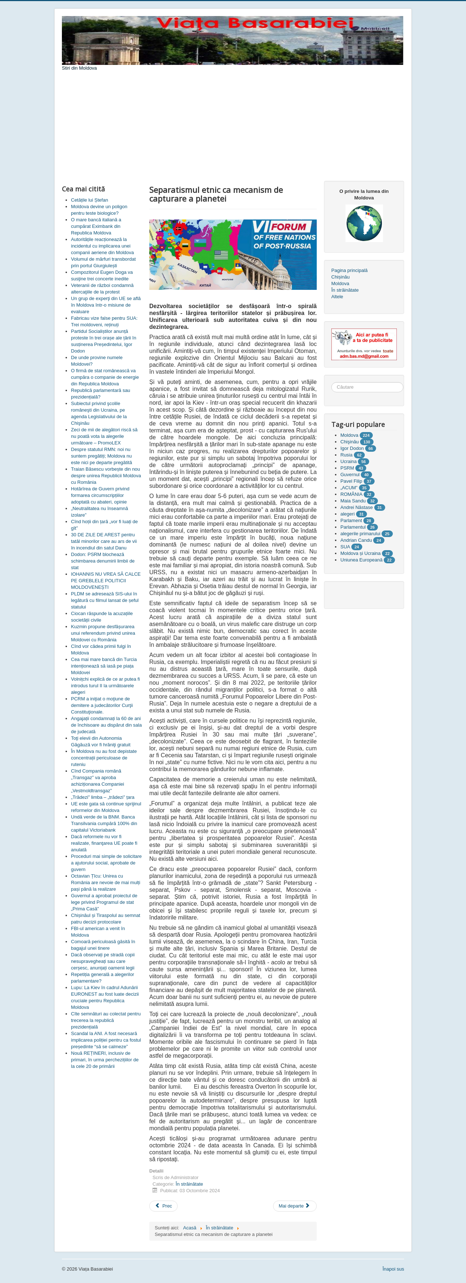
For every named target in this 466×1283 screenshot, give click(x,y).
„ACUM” (349, 487)
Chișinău (340, 277)
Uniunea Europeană (361, 560)
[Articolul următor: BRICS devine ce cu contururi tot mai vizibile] (295, 1206)
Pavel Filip (351, 481)
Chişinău (349, 441)
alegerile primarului (360, 533)
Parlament (351, 520)
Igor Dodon (352, 448)
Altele (337, 296)
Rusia (346, 455)
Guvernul (350, 474)
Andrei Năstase (356, 507)
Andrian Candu (356, 540)
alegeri (347, 514)
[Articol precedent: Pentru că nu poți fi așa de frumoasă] (163, 1206)
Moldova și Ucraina (360, 553)
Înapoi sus (393, 1269)
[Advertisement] (233, 126)
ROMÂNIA (351, 494)
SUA (345, 546)
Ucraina (348, 461)
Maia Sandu (353, 501)
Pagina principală (349, 270)
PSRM (347, 468)
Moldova (340, 283)
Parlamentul (353, 527)
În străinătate (189, 1184)
